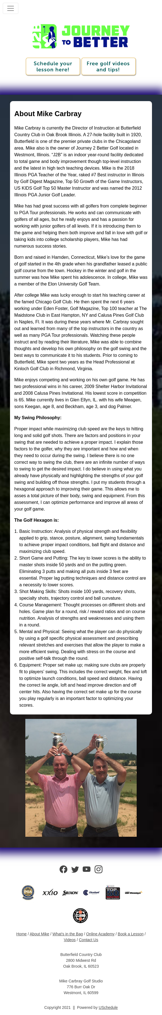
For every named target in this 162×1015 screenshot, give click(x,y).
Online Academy (100, 934)
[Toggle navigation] (10, 8)
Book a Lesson (131, 934)
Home (21, 934)
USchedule (108, 1007)
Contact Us (88, 940)
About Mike (39, 934)
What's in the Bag (67, 934)
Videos (70, 940)
